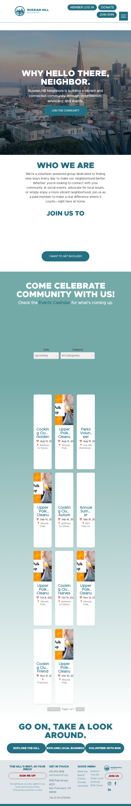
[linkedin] (109, 790)
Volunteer (83, 786)
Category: (77, 350)
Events (81, 779)
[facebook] (115, 784)
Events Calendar (54, 303)
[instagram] (109, 784)
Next (80, 709)
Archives (95, 782)
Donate (82, 782)
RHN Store (97, 785)
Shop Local (97, 778)
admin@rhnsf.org (58, 775)
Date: (46, 350)
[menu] (123, 16)
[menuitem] (82, 7)
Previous (54, 709)
